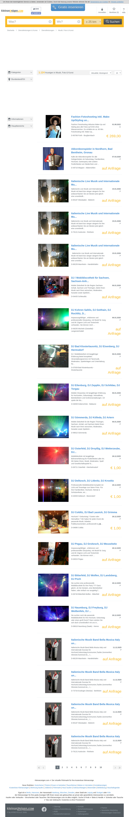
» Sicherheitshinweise (84, 809)
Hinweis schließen (117, 2)
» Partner (103, 808)
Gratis (68, 7)
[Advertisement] (21, 101)
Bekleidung (101, 788)
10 (101, 767)
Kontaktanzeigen (100, 785)
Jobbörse (48, 788)
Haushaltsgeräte (113, 788)
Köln (109, 793)
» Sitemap (56, 807)
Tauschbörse (71, 785)
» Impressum (81, 811)
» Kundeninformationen (61, 814)
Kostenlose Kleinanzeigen (19, 788)
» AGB (55, 811)
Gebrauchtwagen (79, 788)
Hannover (35, 793)
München (63, 793)
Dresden (71, 793)
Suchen (113, 21)
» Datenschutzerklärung (62, 809)
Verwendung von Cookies (99, 2)
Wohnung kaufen (36, 788)
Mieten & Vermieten (85, 785)
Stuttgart (100, 793)
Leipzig (90, 793)
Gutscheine (39, 785)
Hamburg (55, 793)
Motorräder (92, 788)
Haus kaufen (67, 788)
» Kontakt (80, 807)
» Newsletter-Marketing (109, 810)
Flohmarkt (57, 788)
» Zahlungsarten (82, 814)
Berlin (28, 793)
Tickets (47, 785)
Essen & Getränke (58, 785)
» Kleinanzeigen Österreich (110, 813)
